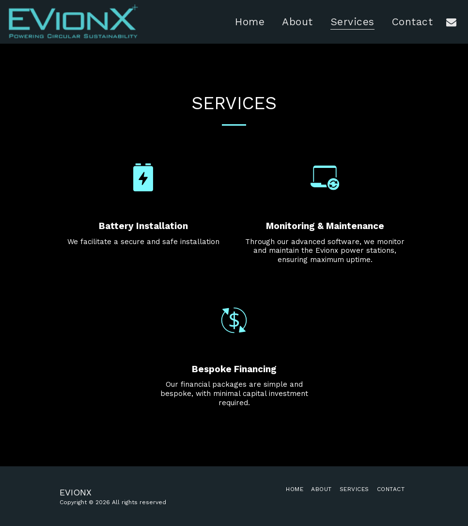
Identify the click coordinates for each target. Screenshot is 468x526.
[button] (451, 21)
